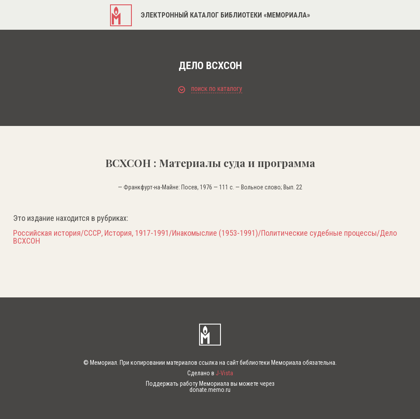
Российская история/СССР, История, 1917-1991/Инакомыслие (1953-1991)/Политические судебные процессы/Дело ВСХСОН (205, 237)
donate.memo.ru (210, 390)
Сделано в (210, 373)
